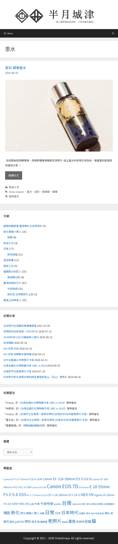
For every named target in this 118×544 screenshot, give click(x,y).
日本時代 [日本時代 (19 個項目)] (69, 512)
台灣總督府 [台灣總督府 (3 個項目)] (108, 504)
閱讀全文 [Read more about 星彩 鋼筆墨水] (14, 175)
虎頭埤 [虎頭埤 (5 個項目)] (80, 522)
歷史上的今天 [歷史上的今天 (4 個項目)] (17, 521)
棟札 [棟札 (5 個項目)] (107, 513)
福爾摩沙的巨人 (12, 271)
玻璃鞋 (46, 191)
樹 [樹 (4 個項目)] (112, 513)
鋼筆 (55, 191)
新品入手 (14, 187)
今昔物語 (12, 288)
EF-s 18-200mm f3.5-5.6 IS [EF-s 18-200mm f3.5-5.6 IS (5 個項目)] (64, 495)
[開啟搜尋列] (113, 33)
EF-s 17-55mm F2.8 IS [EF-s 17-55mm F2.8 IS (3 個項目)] (37, 495)
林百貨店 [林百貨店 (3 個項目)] (99, 513)
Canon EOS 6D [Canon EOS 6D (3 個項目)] (39, 487)
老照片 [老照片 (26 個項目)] (55, 520)
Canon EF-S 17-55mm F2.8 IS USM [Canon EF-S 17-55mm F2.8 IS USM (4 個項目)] (22, 479)
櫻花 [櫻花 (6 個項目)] (6, 521)
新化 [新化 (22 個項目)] (15, 512)
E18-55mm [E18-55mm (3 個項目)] (84, 487)
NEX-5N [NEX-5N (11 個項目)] (87, 494)
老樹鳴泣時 (13, 277)
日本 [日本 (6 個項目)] (58, 513)
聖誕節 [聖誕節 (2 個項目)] (65, 522)
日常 (6, 248)
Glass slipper (16, 191)
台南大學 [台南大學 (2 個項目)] (76, 504)
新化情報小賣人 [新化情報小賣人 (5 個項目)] (30, 513)
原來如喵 (12, 254)
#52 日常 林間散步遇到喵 (17, 354)
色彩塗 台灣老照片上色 (20, 294)
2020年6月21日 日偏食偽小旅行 (21, 337)
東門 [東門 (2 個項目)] (93, 513)
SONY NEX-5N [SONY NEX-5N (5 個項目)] (20, 504)
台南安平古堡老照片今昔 (17, 371)
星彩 (37, 191)
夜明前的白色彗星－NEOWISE (20, 331)
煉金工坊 (8, 266)
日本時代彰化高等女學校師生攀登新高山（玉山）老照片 (35, 377)
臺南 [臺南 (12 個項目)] (71, 521)
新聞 (9, 237)
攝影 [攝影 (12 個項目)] (7, 512)
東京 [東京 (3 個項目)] (88, 513)
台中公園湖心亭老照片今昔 (18, 360)
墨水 (29, 191)
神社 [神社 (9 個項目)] (28, 521)
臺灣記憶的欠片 (12, 283)
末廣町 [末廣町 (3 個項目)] (82, 513)
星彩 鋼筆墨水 (15, 67)
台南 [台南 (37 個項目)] (67, 502)
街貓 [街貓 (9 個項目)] (88, 521)
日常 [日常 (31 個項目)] (49, 512)
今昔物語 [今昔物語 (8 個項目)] (46, 503)
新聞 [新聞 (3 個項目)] (42, 513)
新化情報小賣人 (12, 231)
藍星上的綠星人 (12, 300)
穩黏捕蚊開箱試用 (34, 425)
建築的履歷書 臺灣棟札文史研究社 (22, 226)
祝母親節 (8, 342)
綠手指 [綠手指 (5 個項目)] (36, 522)
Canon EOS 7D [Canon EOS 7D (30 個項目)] (62, 486)
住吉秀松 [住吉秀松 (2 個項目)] (57, 504)
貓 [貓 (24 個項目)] (94, 521)
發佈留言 (14, 196)
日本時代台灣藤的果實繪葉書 (20, 325)
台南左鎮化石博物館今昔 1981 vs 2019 (24, 365)
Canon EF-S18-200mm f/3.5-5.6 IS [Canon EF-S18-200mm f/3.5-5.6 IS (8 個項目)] (67, 478)
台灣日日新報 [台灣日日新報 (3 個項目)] (96, 504)
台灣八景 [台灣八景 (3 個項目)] (84, 504)
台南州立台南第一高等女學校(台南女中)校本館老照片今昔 (53, 414)
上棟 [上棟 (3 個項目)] (31, 504)
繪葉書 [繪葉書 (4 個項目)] (43, 521)
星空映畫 (8, 260)
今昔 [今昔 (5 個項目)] (37, 504)
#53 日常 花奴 (11, 348)
